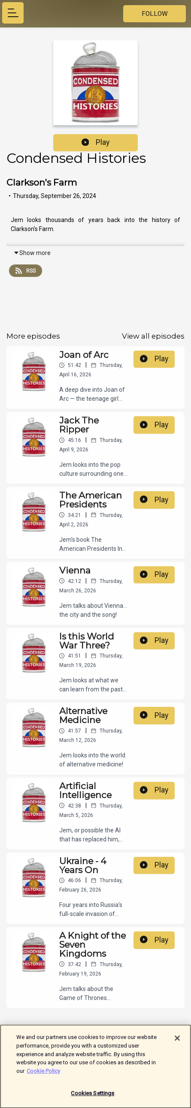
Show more (32, 252)
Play (96, 142)
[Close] (177, 1042)
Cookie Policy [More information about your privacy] (43, 1075)
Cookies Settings (92, 1097)
